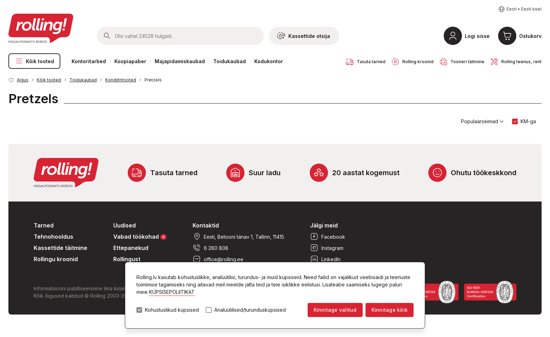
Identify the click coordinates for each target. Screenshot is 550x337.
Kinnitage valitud (335, 310)
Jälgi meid (324, 225)
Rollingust (126, 259)
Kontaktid (206, 225)
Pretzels (153, 79)
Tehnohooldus (53, 236)
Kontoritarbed (89, 61)
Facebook (327, 236)
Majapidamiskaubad (180, 61)
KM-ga (528, 121)
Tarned (44, 225)
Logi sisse (477, 36)
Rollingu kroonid (56, 259)
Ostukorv (530, 36)
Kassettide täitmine (60, 247)
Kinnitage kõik (389, 310)
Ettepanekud (130, 247)
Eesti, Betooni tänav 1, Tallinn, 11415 (238, 236)
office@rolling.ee (218, 259)
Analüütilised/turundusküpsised (250, 310)
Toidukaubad (229, 61)
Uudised (124, 225)
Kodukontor (268, 61)
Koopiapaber (130, 61)
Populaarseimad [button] (482, 121)
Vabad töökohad (140, 236)
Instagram (326, 248)
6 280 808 (210, 248)
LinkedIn (325, 259)
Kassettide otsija (303, 36)
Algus (22, 79)
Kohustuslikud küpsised (172, 310)
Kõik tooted (34, 61)
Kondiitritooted (120, 79)
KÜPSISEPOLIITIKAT (172, 292)
